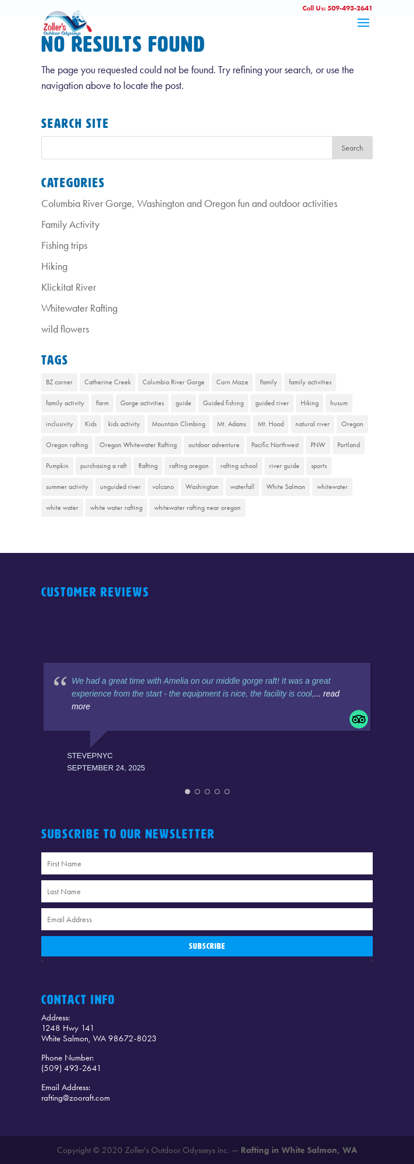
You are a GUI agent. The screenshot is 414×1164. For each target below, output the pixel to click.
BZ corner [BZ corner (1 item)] (59, 382)
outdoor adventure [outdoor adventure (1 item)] (214, 444)
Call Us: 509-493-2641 (337, 8)
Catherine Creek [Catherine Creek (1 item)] (107, 382)
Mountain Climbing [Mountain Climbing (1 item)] (178, 424)
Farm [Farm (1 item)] (102, 403)
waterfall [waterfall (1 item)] (242, 486)
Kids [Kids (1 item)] (91, 424)
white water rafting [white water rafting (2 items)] (116, 507)
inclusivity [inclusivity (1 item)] (59, 424)
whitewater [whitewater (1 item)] (332, 486)
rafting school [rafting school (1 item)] (239, 465)
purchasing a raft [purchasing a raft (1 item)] (103, 465)
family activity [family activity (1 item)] (65, 403)
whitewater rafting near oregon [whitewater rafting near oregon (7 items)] (197, 507)
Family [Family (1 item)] (268, 382)
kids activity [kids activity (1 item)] (124, 424)
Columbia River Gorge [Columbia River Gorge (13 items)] (173, 382)
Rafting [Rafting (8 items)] (148, 465)
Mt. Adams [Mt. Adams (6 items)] (231, 424)
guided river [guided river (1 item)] (272, 403)
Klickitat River (68, 287)
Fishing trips (64, 245)
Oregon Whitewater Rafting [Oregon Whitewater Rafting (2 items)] (138, 444)
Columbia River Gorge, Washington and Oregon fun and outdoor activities (189, 203)
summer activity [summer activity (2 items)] (67, 486)
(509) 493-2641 (71, 1068)
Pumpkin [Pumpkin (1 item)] (57, 465)
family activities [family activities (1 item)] (310, 382)
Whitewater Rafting (79, 308)
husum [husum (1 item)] (339, 403)
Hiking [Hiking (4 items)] (310, 403)
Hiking (54, 266)
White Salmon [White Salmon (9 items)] (285, 486)
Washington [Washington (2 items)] (202, 486)
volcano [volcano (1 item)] (163, 486)
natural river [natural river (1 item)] (312, 424)
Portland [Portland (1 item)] (348, 444)
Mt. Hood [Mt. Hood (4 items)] (271, 424)
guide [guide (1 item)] (183, 403)
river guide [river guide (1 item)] (284, 465)
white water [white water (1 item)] (62, 507)
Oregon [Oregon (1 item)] (352, 424)
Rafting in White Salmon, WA (299, 1150)
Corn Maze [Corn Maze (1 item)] (232, 382)
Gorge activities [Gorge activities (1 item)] (142, 403)
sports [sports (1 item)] (319, 465)
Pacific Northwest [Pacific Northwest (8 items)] (275, 444)
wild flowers (65, 328)
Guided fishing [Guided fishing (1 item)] (223, 403)
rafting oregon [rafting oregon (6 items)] (189, 465)
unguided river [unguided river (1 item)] (120, 486)
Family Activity (70, 224)
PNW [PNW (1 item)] (318, 444)
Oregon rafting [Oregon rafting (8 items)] (67, 444)
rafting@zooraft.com (75, 1098)
